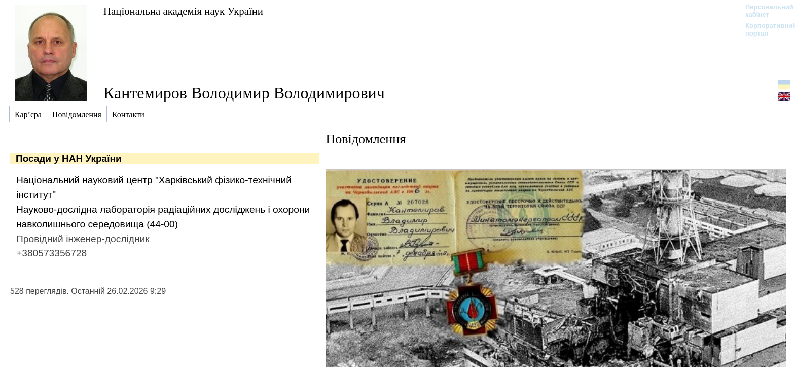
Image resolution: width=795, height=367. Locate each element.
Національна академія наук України (183, 11)
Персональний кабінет (764, 10)
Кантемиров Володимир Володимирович (244, 93)
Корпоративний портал (764, 29)
